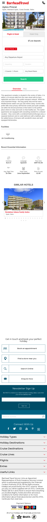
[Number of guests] (13, 71)
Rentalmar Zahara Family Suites (17, 212)
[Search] (43, 417)
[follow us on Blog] (39, 429)
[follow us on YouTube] (27, 429)
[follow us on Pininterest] (33, 429)
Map (29, 89)
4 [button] (12, 218)
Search (23, 79)
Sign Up (24, 406)
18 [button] (21, 220)
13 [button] (33, 218)
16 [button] (39, 218)
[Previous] (3, 202)
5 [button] (14, 218)
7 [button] (19, 218)
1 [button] (5, 218)
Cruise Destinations (22, 448)
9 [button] (23, 218)
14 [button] (35, 218)
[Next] (44, 202)
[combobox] (23, 49)
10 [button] (26, 218)
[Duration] (33, 64)
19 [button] (23, 220)
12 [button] (30, 218)
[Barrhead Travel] (23, 2)
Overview (20, 89)
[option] (23, 202)
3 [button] (10, 218)
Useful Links (22, 472)
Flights (22, 460)
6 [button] (17, 218)
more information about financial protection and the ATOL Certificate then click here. (22, 497)
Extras (22, 466)
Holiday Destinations (22, 442)
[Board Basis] (33, 71)
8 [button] (21, 218)
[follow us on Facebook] (8, 429)
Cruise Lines (22, 454)
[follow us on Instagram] (21, 429)
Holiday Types (22, 436)
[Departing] (13, 64)
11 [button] (28, 218)
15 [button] (37, 218)
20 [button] (26, 220)
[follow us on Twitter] (14, 429)
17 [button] (42, 218)
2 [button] (7, 218)
